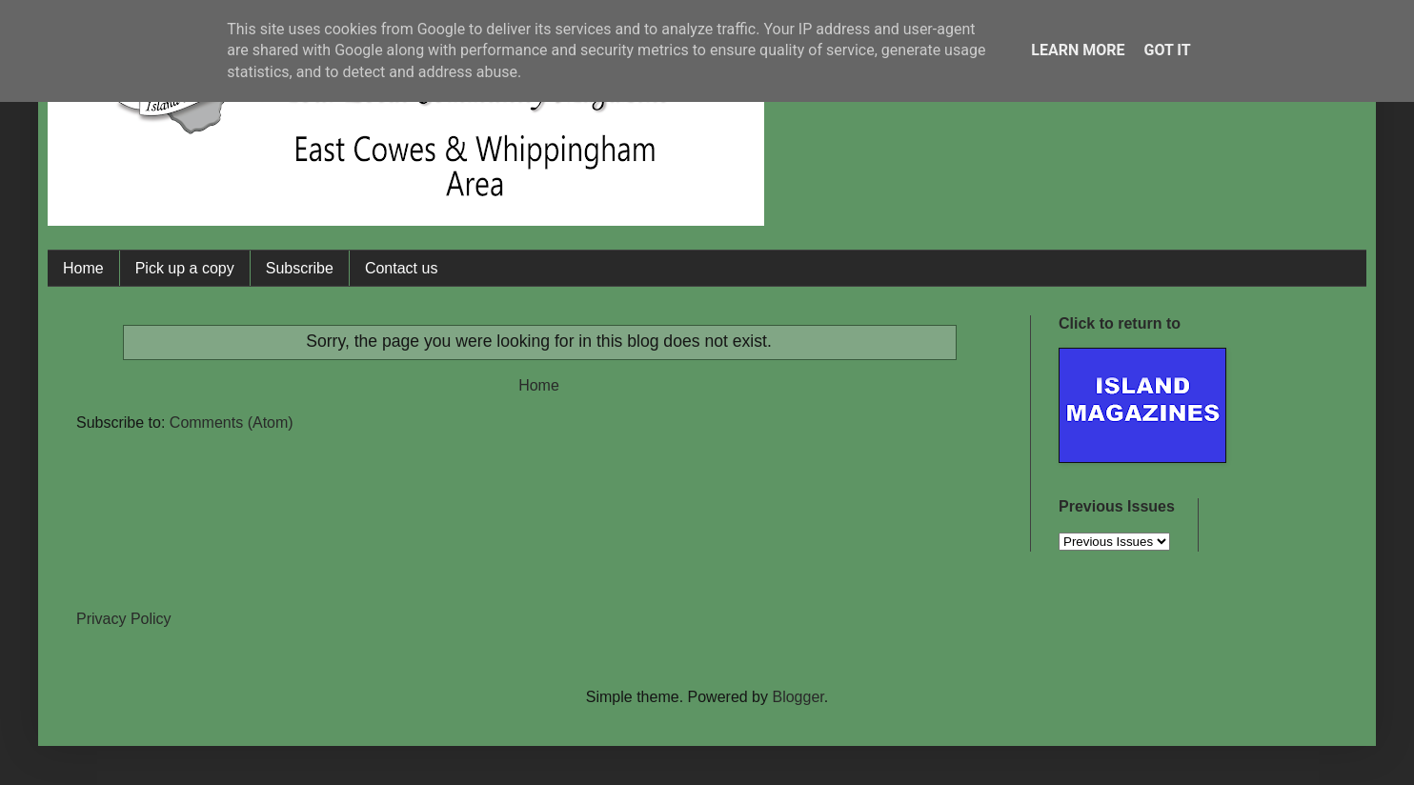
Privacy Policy (124, 619)
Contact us (401, 268)
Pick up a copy (184, 268)
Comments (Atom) (231, 422)
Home (83, 268)
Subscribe (299, 268)
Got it (1166, 50)
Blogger (797, 697)
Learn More (1077, 50)
